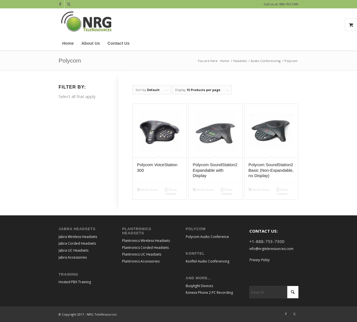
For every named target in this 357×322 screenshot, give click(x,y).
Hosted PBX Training (75, 282)
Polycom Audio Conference (207, 236)
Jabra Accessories (73, 257)
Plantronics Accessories (141, 261)
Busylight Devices (199, 285)
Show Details (171, 191)
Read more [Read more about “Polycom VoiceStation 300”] (147, 189)
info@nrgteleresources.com (271, 248)
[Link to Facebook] (60, 4)
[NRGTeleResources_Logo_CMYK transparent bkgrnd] (86, 22)
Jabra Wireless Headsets (78, 236)
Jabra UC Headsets (73, 250)
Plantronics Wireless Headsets (146, 240)
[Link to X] (68, 4)
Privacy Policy (259, 259)
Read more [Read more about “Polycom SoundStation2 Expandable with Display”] (203, 189)
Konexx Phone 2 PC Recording (209, 292)
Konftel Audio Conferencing (207, 261)
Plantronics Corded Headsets (145, 247)
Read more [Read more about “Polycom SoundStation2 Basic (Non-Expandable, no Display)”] (259, 189)
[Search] (294, 43)
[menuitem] (68, 43)
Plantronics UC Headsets (141, 254)
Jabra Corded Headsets (77, 243)
